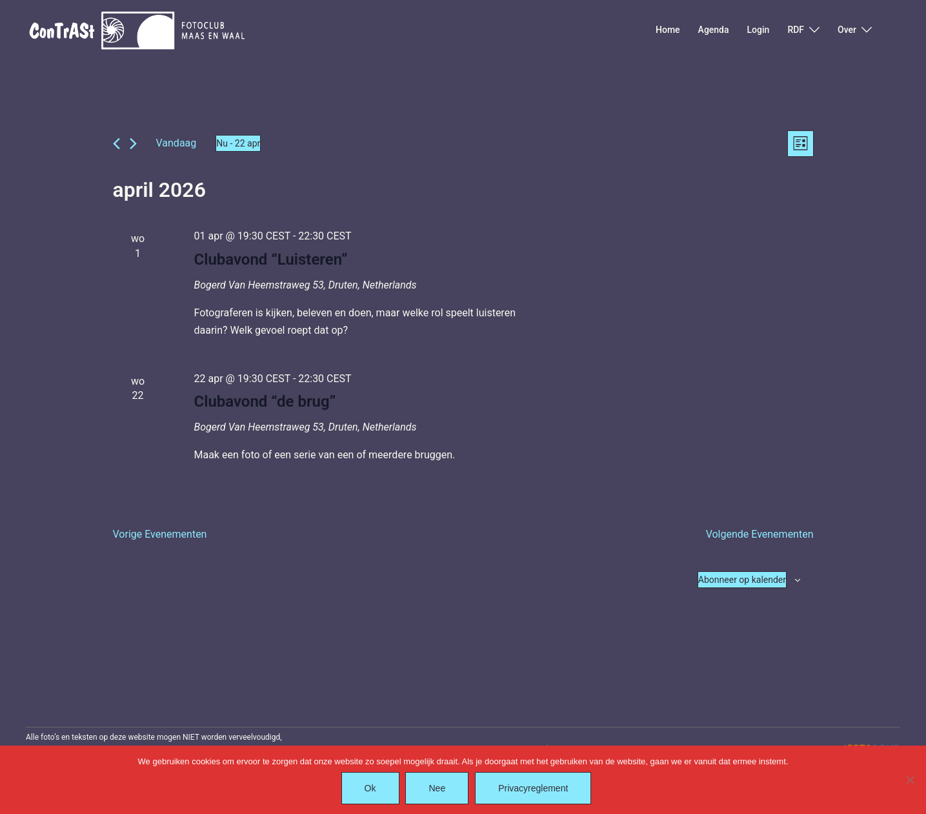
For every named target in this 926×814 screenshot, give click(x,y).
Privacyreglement (533, 788)
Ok (370, 788)
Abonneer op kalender (742, 580)
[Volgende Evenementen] (133, 143)
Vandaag (176, 143)
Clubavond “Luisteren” (270, 259)
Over (847, 30)
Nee (437, 788)
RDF (795, 30)
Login (758, 30)
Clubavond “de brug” (265, 402)
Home (668, 30)
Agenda (713, 30)
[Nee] (909, 779)
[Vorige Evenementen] (116, 143)
